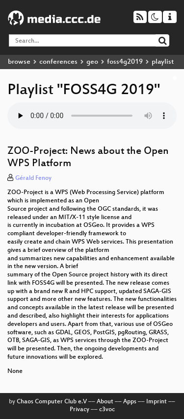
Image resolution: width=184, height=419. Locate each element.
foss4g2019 (125, 62)
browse (19, 62)
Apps (129, 401)
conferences (58, 62)
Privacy (79, 409)
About (105, 401)
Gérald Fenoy (33, 178)
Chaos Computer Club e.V (52, 401)
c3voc (107, 409)
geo (92, 62)
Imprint (156, 401)
